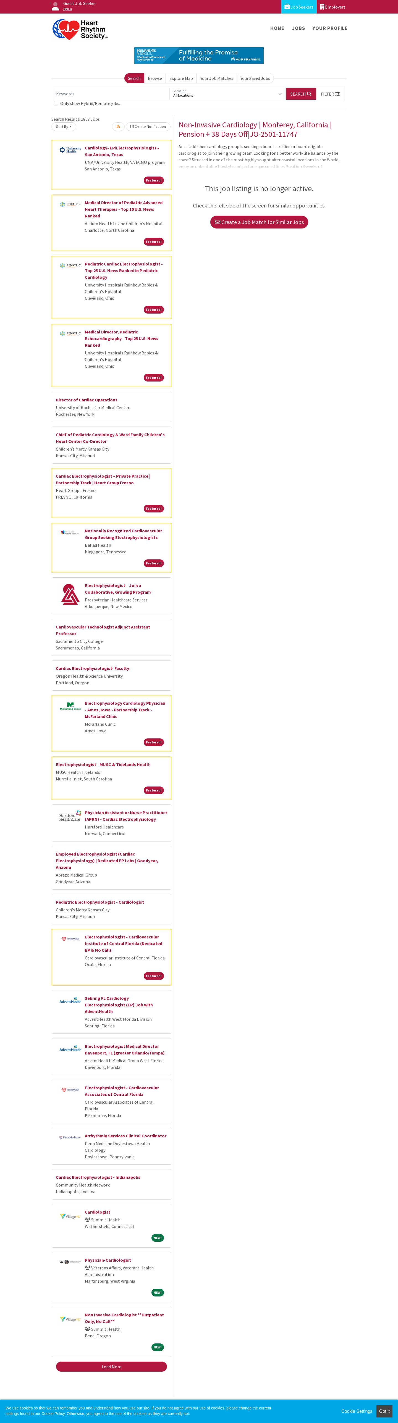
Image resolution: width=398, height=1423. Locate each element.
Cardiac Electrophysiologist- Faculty (92, 668)
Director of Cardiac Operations (86, 400)
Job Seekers (298, 6)
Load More (111, 1366)
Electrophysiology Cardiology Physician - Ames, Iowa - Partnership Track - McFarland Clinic (125, 709)
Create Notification (148, 126)
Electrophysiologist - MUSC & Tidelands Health (103, 764)
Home (277, 28)
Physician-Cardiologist (108, 1260)
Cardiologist (97, 1212)
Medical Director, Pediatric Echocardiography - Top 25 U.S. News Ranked (121, 338)
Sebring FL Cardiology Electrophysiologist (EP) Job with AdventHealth (119, 1004)
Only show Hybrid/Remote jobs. (90, 103)
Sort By (62, 126)
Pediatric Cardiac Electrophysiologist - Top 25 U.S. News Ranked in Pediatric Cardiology (124, 270)
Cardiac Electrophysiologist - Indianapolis (98, 1177)
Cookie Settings (356, 1411)
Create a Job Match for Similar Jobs (259, 222)
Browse (155, 78)
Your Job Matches (216, 78)
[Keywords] (112, 94)
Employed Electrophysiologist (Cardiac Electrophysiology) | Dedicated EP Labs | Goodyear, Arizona (107, 860)
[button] (330, 94)
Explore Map (181, 78)
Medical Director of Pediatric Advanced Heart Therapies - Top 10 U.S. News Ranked (124, 209)
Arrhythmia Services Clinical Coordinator (125, 1135)
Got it (384, 1411)
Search (134, 78)
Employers (332, 6)
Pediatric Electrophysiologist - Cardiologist (100, 902)
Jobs (298, 28)
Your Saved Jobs (255, 78)
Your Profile (330, 28)
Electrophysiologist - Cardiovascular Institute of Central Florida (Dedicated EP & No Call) (123, 943)
